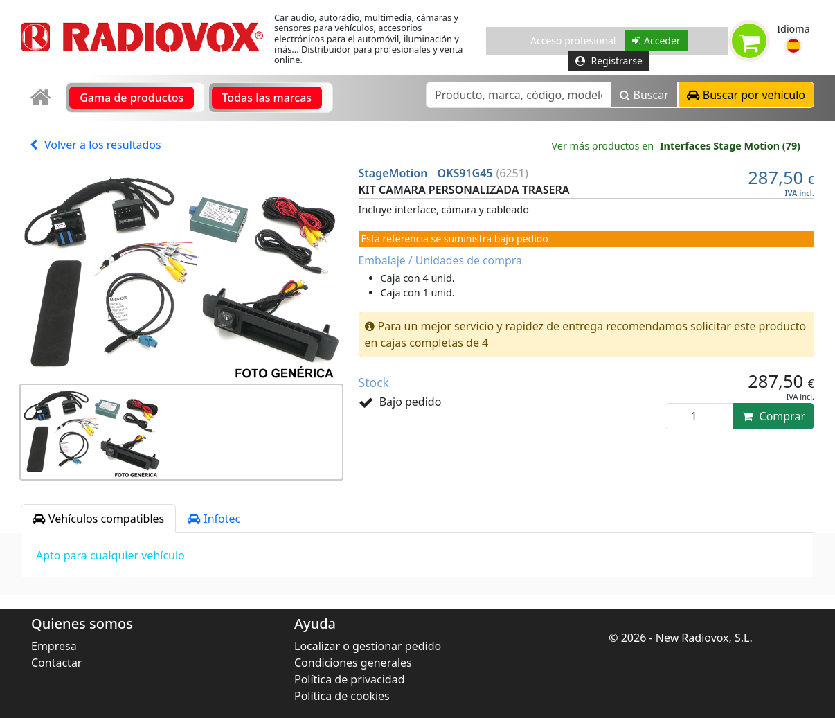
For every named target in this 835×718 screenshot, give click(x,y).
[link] (42, 98)
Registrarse (609, 60)
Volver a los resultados (95, 144)
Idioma (793, 28)
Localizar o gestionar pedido (367, 646)
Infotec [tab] (214, 518)
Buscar (644, 94)
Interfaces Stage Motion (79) (730, 145)
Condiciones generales (353, 662)
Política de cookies (342, 695)
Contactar (56, 662)
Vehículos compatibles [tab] (98, 518)
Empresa (54, 646)
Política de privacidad (349, 679)
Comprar (773, 416)
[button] (793, 46)
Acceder (656, 40)
